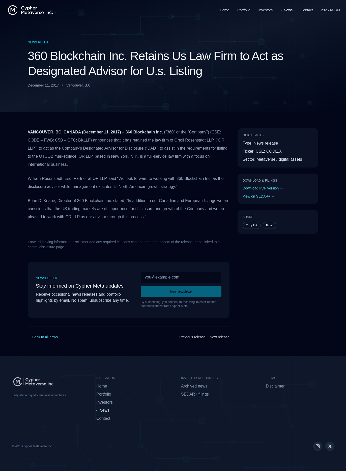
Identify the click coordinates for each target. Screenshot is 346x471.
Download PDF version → (263, 188)
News (287, 10)
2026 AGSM (330, 10)
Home (224, 10)
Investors (265, 10)
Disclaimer (275, 386)
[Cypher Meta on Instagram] (317, 446)
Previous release (192, 337)
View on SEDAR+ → (259, 196)
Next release (219, 337)
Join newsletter (181, 291)
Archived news (194, 386)
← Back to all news (43, 337)
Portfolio (243, 10)
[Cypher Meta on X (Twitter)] (329, 446)
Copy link (251, 225)
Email (269, 225)
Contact (307, 10)
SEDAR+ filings (195, 394)
